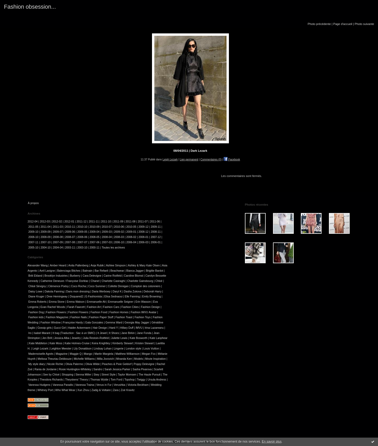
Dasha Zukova (132, 291)
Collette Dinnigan (118, 286)
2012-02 (57, 221)
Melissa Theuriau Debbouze (55, 358)
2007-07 (82, 242)
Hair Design (100, 327)
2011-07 (143, 221)
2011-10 (106, 221)
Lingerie (118, 348)
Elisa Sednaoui (113, 296)
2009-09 (46, 231)
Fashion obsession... (30, 6)
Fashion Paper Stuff (101, 317)
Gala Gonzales (94, 322)
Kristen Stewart (144, 343)
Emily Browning (151, 296)
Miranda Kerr (124, 358)
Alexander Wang (38, 265)
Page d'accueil (342, 24)
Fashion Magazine (57, 317)
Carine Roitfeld (113, 275)
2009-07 (58, 231)
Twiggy (141, 379)
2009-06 (70, 231)
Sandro (97, 369)
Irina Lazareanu (154, 327)
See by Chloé (51, 374)
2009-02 (119, 231)
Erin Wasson (143, 301)
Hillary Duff (127, 327)
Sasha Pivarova (142, 369)
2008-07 (70, 237)
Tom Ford (116, 379)
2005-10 (33, 247)
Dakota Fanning (54, 291)
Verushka (119, 384)
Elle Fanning (132, 296)
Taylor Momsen (127, 374)
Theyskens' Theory (76, 379)
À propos (33, 203)
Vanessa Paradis (63, 384)
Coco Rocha (78, 286)
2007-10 (46, 242)
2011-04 (46, 226)
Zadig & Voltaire (101, 390)
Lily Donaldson (83, 348)
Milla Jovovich (105, 358)
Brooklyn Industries (56, 275)
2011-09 (118, 221)
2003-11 (70, 247)
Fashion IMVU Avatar (143, 312)
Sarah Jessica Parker (117, 369)
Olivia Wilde (92, 364)
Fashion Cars (111, 307)
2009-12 (144, 226)
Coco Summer (97, 286)
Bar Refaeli (101, 270)
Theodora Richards (51, 379)
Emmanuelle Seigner (120, 301)
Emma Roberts (37, 301)
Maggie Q (76, 353)
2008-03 (119, 237)
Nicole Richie (55, 364)
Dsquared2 (76, 296)
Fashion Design (150, 307)
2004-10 (46, 247)
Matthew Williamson (128, 353)
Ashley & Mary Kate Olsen (144, 265)
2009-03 (107, 231)
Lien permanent (189, 159)
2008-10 (33, 237)
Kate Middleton (38, 343)
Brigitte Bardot (154, 270)
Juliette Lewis (119, 338)
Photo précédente (319, 24)
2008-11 (156, 231)
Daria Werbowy (101, 291)
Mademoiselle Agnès (41, 353)
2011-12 (82, 221)
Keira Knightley (101, 343)
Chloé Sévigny (37, 286)
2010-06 (119, 226)
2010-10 (82, 226)
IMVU (139, 327)
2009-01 (131, 231)
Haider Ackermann (79, 327)
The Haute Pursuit (150, 374)
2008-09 (46, 237)
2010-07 (107, 226)
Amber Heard (58, 265)
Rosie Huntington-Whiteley (75, 369)
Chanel (95, 281)
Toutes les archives (113, 247)
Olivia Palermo (74, 364)
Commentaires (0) (211, 159)
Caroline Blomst (133, 275)
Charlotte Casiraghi (113, 281)
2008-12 (144, 231)
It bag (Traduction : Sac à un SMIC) (73, 333)
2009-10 (33, 231)
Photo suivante (364, 24)
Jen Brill (47, 338)
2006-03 (144, 242)
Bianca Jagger (135, 270)
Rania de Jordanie (45, 369)
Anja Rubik (97, 265)
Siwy (96, 374)
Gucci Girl (60, 327)
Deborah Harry (152, 291)
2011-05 (33, 226)
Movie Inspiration (155, 358)
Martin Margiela (103, 353)
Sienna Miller (83, 374)
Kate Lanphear (158, 338)
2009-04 (94, 231)
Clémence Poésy (58, 286)
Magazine (61, 353)
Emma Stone (57, 301)
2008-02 (131, 237)
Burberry (75, 275)
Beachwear (117, 270)
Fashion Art (94, 307)
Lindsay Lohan (103, 348)
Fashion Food (99, 312)
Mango (88, 353)
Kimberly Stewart (122, 343)
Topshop (129, 379)
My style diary (36, 364)
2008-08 (58, 237)
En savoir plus (271, 441)
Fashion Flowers (56, 312)
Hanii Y (113, 327)
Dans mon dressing (78, 291)
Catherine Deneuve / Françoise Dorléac (65, 281)
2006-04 (131, 242)
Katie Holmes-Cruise (77, 343)
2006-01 (156, 242)
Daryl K (117, 291)
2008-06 (82, 237)
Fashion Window (50, 322)
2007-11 (33, 242)
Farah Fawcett (76, 307)
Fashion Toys (143, 317)
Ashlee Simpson (116, 265)
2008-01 (144, 237)
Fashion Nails (78, 317)
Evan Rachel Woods (52, 307)
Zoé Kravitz (128, 390)
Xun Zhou (83, 390)
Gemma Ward (114, 322)
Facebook (232, 159)
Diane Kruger (36, 296)
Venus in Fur (104, 384)
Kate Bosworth (139, 338)
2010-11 (70, 226)
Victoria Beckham (138, 384)
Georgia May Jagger (136, 322)
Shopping (67, 374)
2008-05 (94, 237)
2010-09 (94, 226)
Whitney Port (45, 390)
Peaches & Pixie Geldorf (117, 364)
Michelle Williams (84, 358)
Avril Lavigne (47, 270)
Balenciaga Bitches (68, 270)
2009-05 (82, 231)
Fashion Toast (124, 317)
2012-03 (45, 221)
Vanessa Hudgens (39, 384)
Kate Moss (55, 343)
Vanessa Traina (84, 384)
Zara (115, 390)
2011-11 (94, 221)
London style (133, 348)
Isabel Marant (42, 333)
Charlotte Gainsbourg (140, 281)
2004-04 (58, 247)
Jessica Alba (61, 338)
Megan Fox (149, 353)
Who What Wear (65, 390)
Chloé (158, 281)
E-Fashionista (93, 296)
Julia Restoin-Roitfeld (96, 338)
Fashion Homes (119, 312)
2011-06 (155, 221)
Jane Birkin (128, 333)
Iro (30, 333)
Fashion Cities (130, 307)
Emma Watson (76, 301)
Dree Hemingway (57, 296)
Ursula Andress (157, 379)
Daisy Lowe (35, 291)
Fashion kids (36, 317)
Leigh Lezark (170, 159)
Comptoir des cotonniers (146, 286)
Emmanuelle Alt (96, 301)
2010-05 (131, 226)
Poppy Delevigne (144, 364)
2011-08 (130, 221)
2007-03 (107, 242)
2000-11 (94, 247)
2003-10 (82, 247)
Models (138, 358)
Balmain (88, 270)
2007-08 (70, 242)
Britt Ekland (35, 275)
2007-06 (94, 242)
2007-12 (156, 237)
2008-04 (107, 237)
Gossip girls (44, 327)
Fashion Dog (36, 312)
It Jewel (102, 333)
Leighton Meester (60, 348)
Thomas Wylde (99, 379)
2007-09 (58, 242)
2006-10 (119, 242)
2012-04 (33, 221)
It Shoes (114, 333)
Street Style (109, 374)
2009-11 (156, 226)
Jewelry (76, 338)
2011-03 (58, 226)
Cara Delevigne (92, 275)
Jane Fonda (144, 333)
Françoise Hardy (73, 322)
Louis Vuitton (151, 348)
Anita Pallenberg (78, 265)
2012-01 (69, 221)
